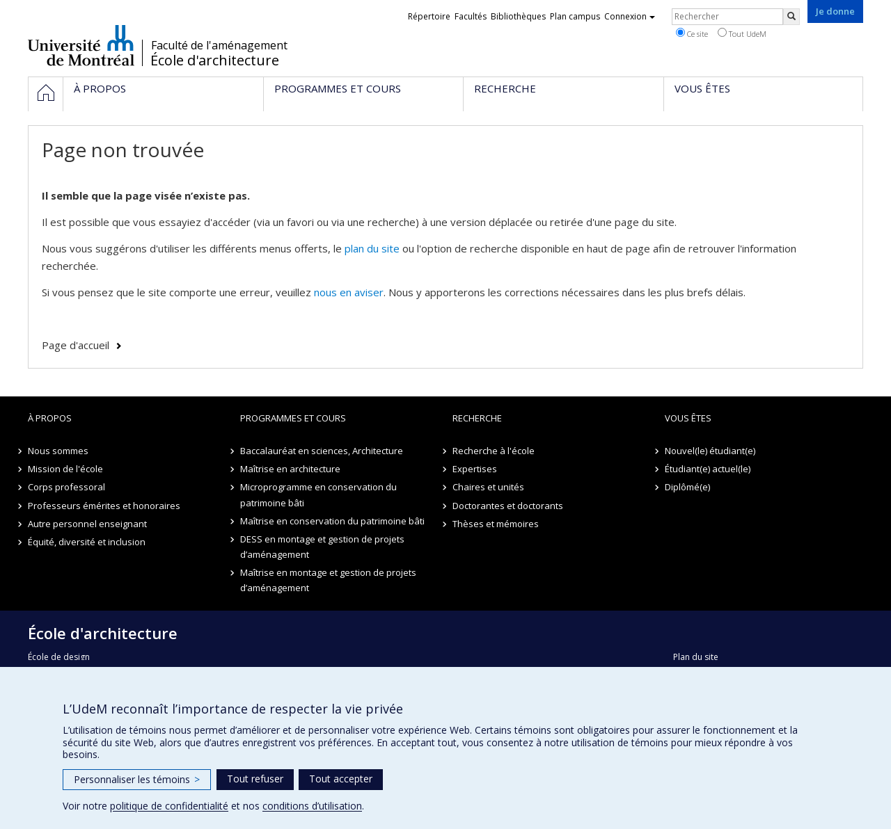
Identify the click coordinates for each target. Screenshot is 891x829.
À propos (50, 418)
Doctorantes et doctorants (507, 505)
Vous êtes (688, 418)
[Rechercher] (791, 16)
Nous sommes (58, 450)
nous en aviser (349, 292)
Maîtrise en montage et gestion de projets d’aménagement (328, 580)
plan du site (372, 248)
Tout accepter (340, 778)
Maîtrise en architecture (290, 468)
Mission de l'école (65, 468)
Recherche (477, 418)
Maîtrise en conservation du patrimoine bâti (332, 521)
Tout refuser (255, 778)
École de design (59, 657)
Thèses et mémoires (495, 523)
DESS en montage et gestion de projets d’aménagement (322, 547)
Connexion (629, 16)
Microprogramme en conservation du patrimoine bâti (318, 494)
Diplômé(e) (687, 487)
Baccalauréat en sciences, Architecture (321, 450)
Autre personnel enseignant (87, 523)
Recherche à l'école (493, 450)
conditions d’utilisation (312, 805)
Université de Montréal (81, 45)
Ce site (692, 33)
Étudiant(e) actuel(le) (707, 468)
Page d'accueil (75, 345)
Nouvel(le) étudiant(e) (710, 450)
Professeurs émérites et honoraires (104, 505)
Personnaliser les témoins (137, 779)
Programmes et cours (293, 418)
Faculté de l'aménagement (219, 45)
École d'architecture (214, 60)
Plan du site (695, 657)
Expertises (474, 468)
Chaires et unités (488, 487)
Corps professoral (66, 487)
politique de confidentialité (169, 805)
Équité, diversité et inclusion (86, 542)
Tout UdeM (742, 33)
